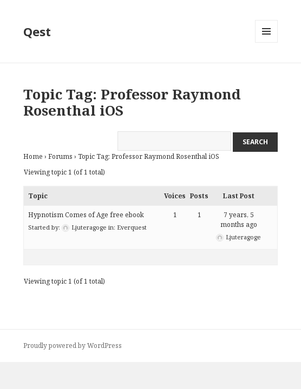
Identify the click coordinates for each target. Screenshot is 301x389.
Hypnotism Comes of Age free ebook (86, 214)
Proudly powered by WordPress (72, 345)
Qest (37, 31)
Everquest (132, 227)
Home (33, 156)
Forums (60, 156)
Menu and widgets (267, 42)
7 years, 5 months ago (238, 219)
